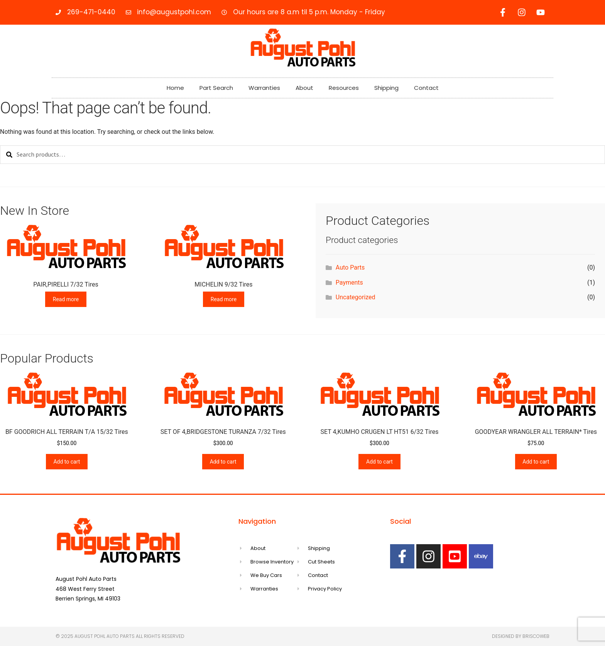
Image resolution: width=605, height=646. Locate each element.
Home (175, 88)
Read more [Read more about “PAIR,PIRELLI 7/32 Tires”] (66, 299)
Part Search (216, 88)
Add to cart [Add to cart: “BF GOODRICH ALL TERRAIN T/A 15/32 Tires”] (66, 462)
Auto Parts (350, 267)
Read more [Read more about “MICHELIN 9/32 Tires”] (224, 299)
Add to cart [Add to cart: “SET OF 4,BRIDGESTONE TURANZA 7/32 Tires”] (223, 462)
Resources (344, 88)
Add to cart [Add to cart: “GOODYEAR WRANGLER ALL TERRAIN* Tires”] (535, 462)
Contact (426, 88)
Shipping (386, 88)
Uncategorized (355, 297)
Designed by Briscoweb (520, 636)
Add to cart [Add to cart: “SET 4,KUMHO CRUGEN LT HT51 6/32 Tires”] (379, 462)
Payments (349, 282)
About (304, 88)
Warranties (264, 88)
